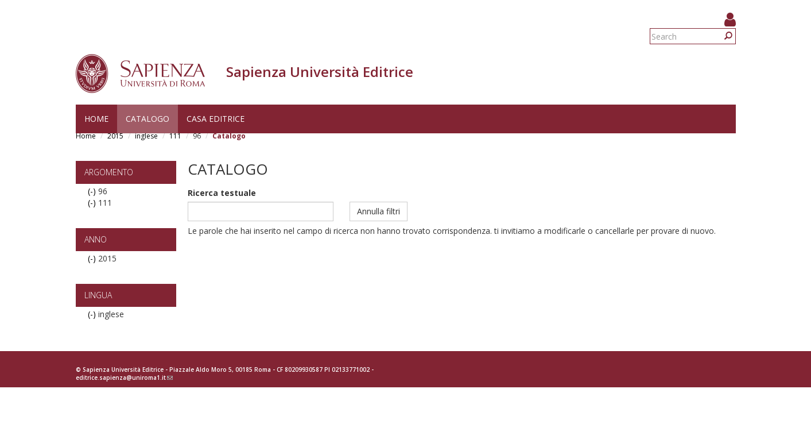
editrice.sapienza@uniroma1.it (124, 378)
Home (96, 118)
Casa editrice (216, 118)
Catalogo (147, 118)
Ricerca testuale (222, 192)
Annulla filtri (378, 211)
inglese (146, 136)
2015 (115, 136)
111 (175, 136)
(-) (93, 191)
